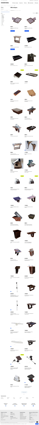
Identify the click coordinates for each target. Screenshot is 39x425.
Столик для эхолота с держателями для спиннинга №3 (14, 154)
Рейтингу (17, 10)
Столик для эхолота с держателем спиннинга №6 (14, 260)
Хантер (33, 397)
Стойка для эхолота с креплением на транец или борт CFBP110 (14, 314)
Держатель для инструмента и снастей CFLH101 (14, 350)
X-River (2, 24)
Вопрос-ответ (2, 417)
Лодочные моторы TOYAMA (23, 416)
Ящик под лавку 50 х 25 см (13, 65)
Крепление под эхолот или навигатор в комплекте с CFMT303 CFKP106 (28, 387)
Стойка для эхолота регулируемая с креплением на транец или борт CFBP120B (14, 296)
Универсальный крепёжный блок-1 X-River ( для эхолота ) (28, 224)
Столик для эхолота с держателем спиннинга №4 (28, 119)
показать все (2, 25)
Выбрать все (3, 14)
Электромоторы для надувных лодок (14, 418)
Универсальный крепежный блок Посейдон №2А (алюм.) (14, 189)
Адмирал (27, 397)
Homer (2, 22)
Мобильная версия (3, 419)
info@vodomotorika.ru (31, 419)
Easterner (3, 21)
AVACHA (3, 18)
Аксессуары (5, 5)
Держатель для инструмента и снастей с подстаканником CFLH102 (14, 332)
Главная (2, 5)
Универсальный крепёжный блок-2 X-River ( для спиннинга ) (14, 224)
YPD (20, 398)
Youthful (21, 397)
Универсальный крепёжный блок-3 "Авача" (28, 172)
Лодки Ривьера (21, 415)
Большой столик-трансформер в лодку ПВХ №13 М (29, 260)
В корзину (12, 49)
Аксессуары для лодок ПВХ (10, 5)
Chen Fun (3, 19)
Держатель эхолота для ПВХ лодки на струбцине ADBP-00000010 (14, 368)
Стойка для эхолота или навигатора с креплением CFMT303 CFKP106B (28, 368)
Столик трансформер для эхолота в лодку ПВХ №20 (28, 242)
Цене (15, 10)
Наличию (20, 10)
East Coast (3, 20)
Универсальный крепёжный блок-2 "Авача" (14, 172)
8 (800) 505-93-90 (31, 0)
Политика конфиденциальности (4, 415)
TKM (2, 23)
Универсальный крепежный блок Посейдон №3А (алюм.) (29, 189)
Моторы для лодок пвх (13, 417)
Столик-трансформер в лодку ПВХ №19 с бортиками (29, 332)
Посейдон (27, 398)
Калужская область (5, 0)
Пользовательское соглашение (4, 416)
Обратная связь (36, 0)
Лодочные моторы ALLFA (23, 417)
